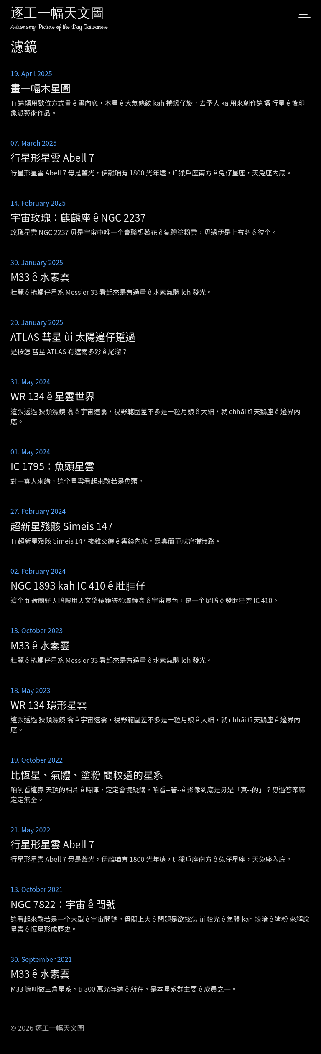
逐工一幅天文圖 (57, 14)
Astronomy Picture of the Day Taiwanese (59, 27)
